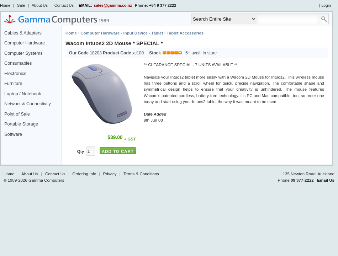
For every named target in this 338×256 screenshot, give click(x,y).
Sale (21, 5)
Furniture (13, 83)
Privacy (110, 174)
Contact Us (64, 5)
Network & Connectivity (27, 103)
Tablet (157, 33)
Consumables (18, 63)
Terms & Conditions (141, 174)
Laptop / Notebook (22, 93)
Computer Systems (23, 53)
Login (326, 5)
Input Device (135, 33)
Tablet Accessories (185, 33)
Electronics (15, 73)
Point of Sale (17, 114)
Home (5, 5)
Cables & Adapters (23, 33)
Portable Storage (21, 124)
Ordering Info (84, 174)
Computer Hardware (24, 43)
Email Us (325, 180)
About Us (40, 5)
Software (13, 134)
